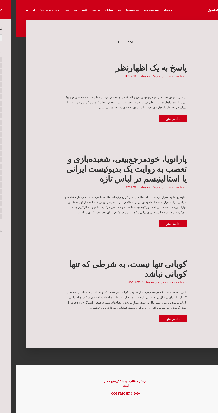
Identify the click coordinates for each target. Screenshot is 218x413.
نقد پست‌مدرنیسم (154, 76)
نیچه (103, 10)
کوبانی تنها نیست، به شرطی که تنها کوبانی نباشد (111, 269)
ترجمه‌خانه (151, 10)
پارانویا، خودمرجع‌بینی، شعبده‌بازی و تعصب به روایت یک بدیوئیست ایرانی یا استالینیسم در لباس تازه (110, 169)
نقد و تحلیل (79, 10)
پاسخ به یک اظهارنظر (134, 67)
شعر (59, 10)
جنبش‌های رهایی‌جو (135, 10)
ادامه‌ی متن (156, 119)
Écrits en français (33, 10)
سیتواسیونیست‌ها (116, 10)
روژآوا (141, 282)
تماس (50, 10)
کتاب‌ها (67, 10)
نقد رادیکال (93, 10)
